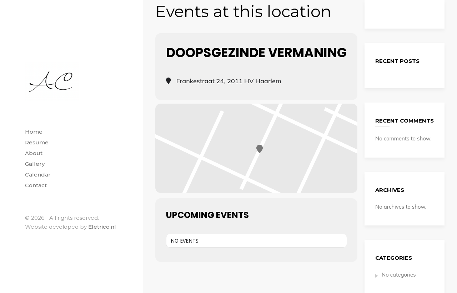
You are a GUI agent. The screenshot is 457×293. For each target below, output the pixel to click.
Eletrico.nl (102, 226)
